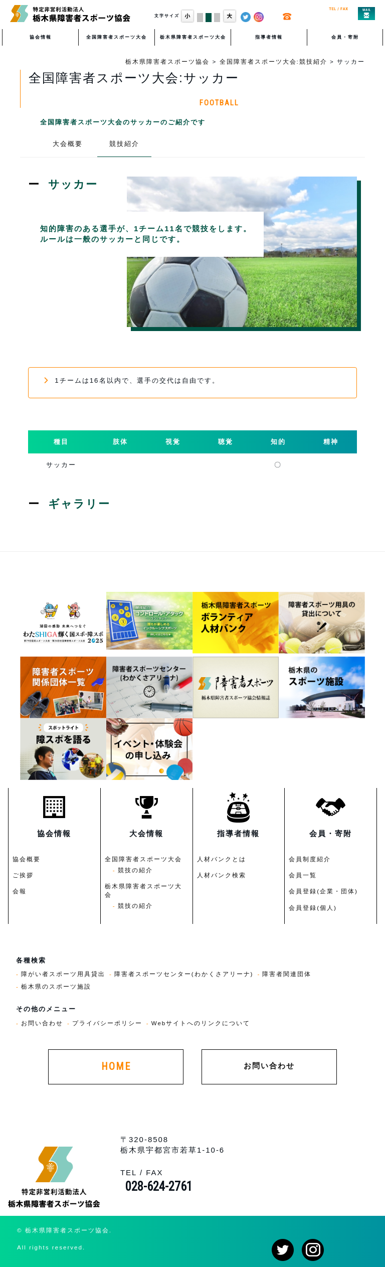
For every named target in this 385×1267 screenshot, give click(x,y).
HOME (116, 1066)
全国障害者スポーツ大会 (116, 37)
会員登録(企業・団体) (323, 891)
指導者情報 (269, 37)
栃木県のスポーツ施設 (56, 986)
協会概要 (27, 859)
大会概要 (68, 143)
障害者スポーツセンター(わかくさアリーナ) (184, 974)
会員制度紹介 (310, 859)
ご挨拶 (23, 875)
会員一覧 (303, 875)
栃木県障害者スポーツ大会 (193, 37)
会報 (20, 891)
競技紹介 (124, 143)
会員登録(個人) (313, 907)
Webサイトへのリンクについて (201, 1023)
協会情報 (41, 37)
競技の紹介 (135, 870)
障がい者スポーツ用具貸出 (63, 974)
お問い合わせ (42, 1023)
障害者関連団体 (286, 974)
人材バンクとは (221, 859)
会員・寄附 (345, 37)
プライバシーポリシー (107, 1023)
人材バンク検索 (221, 875)
